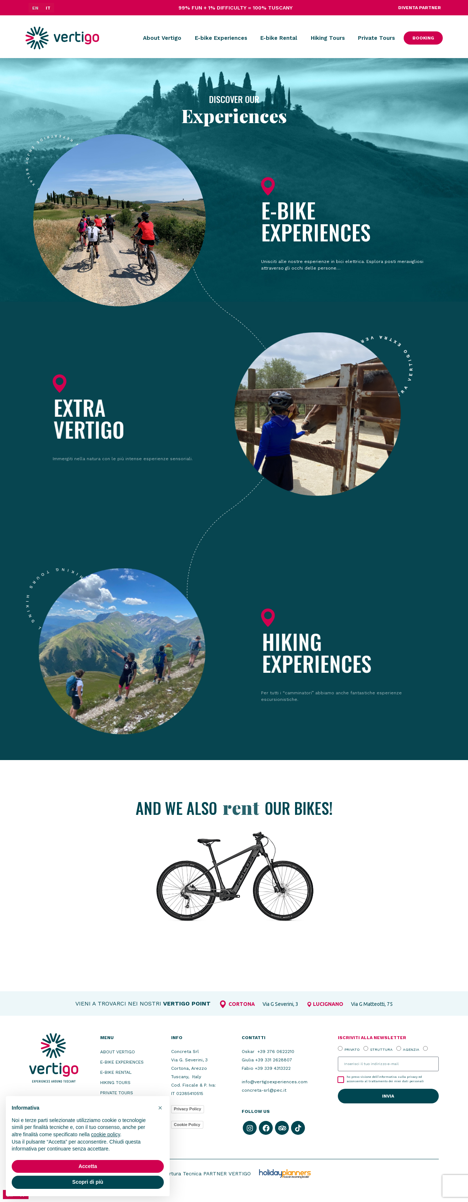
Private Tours (376, 38)
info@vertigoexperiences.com (274, 1081)
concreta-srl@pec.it (264, 1090)
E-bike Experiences (221, 38)
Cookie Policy (187, 1124)
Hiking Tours (328, 38)
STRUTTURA (381, 1049)
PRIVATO (352, 1049)
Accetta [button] (88, 1166)
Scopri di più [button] (87, 1182)
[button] (160, 1108)
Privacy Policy (187, 1109)
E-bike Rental (278, 38)
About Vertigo (162, 38)
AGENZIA (411, 1049)
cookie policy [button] (105, 1134)
